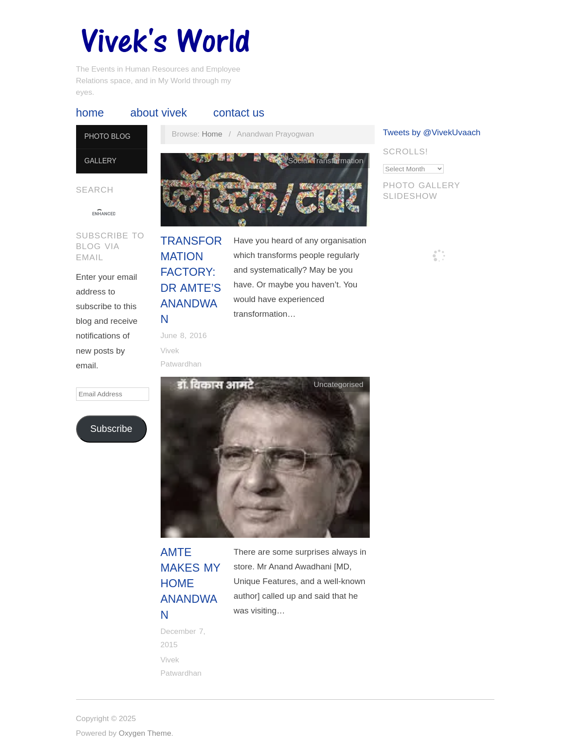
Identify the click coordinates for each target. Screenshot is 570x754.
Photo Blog (107, 136)
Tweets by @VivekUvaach (432, 132)
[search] (103, 214)
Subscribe (111, 428)
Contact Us (238, 112)
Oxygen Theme (145, 733)
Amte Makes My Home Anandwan (191, 583)
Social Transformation (325, 160)
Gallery (100, 161)
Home (90, 112)
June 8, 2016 (184, 335)
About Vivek (158, 112)
